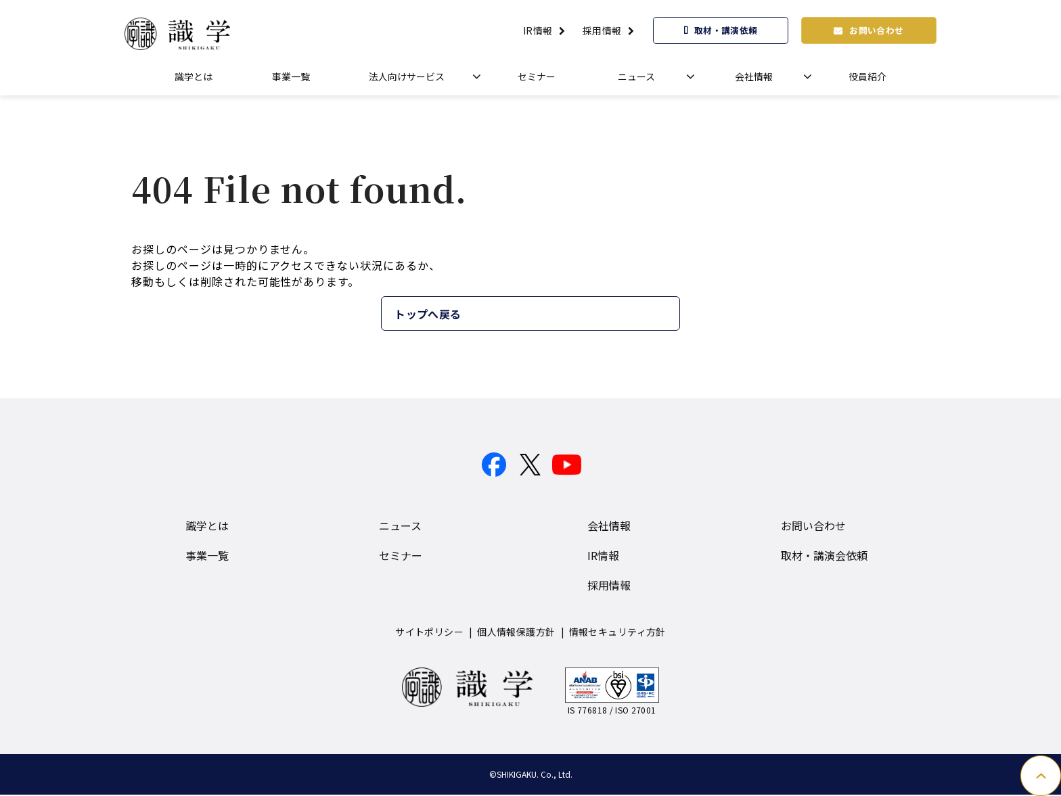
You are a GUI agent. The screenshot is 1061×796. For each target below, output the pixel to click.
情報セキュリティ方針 (617, 632)
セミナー (537, 76)
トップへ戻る (483, 314)
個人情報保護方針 (516, 632)
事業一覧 (291, 76)
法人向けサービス (407, 76)
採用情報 (602, 30)
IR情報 (538, 30)
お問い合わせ (877, 30)
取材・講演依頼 (726, 30)
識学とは (193, 76)
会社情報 (754, 76)
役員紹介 (867, 76)
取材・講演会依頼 (824, 556)
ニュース (636, 76)
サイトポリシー (429, 632)
